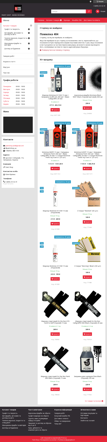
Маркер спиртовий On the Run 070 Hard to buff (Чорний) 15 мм (55, 322)
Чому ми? (57, 424)
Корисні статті (9, 61)
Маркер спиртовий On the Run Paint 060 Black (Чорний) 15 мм (55, 377)
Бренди (67, 20)
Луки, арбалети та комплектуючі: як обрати (37, 429)
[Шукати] (89, 11)
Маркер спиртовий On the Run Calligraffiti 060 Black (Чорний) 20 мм (87, 322)
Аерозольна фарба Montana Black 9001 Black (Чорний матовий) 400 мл (88, 96)
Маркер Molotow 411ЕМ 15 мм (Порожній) (55, 267)
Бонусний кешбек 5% (62, 416)
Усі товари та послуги (93, 401)
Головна (41, 20)
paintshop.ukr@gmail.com (14, 146)
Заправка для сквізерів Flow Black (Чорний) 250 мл (87, 377)
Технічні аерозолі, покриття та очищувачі (15, 39)
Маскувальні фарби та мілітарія (12, 44)
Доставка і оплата (61, 418)
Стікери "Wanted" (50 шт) (87, 211)
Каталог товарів (53, 20)
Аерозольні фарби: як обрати (39, 413)
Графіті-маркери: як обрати (38, 416)
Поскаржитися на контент (48, 440)
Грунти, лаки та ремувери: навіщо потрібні (38, 419)
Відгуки (6, 67)
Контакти (61, 25)
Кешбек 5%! (77, 20)
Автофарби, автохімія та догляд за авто (13, 33)
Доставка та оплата (92, 20)
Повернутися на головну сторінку (56, 50)
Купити (56, 110)
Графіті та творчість (12, 29)
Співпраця (71, 25)
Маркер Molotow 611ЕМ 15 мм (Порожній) (55, 211)
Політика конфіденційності (66, 440)
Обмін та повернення (46, 25)
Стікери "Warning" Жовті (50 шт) (87, 266)
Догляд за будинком (12, 49)
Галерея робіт (8, 56)
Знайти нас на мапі (87, 420)
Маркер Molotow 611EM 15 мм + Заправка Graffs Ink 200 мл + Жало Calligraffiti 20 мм (55, 96)
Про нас (6, 72)
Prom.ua (64, 438)
